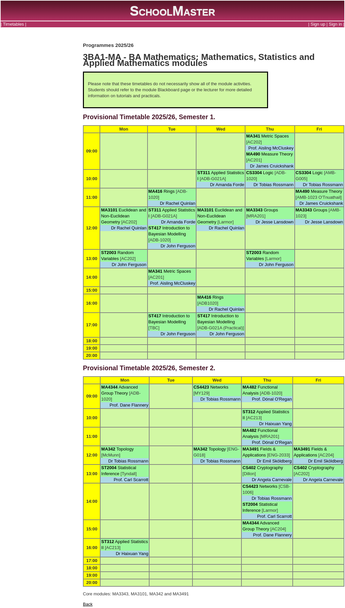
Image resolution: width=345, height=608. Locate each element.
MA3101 (109, 209)
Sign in (335, 24)
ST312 (248, 411)
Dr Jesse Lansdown (274, 221)
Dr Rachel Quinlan (177, 203)
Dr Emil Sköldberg (274, 460)
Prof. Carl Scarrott (131, 479)
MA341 (253, 136)
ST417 (155, 227)
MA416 (156, 191)
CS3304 (254, 172)
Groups (271, 209)
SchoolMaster (172, 10)
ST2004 (109, 467)
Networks (219, 387)
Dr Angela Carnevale (272, 479)
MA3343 (254, 209)
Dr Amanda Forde (227, 184)
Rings (169, 191)
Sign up (318, 24)
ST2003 (108, 252)
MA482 (249, 387)
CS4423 (201, 387)
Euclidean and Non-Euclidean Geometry (123, 215)
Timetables (13, 24)
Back (88, 604)
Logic (268, 172)
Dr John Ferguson (178, 245)
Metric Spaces (275, 136)
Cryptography (270, 467)
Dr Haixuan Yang (275, 423)
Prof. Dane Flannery (129, 405)
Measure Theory (277, 154)
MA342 (108, 449)
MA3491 (250, 449)
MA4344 (109, 387)
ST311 (203, 172)
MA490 (253, 154)
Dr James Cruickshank (272, 165)
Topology (125, 449)
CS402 (249, 467)
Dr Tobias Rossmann (273, 184)
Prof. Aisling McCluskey (271, 148)
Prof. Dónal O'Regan (272, 399)
